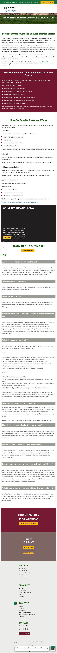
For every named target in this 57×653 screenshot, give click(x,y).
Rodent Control (23, 579)
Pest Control (22, 569)
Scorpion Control (24, 575)
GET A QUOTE (24, 634)
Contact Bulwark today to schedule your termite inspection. (19, 202)
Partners (21, 596)
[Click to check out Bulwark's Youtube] (24, 629)
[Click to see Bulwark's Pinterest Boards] (27, 629)
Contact (21, 616)
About (21, 606)
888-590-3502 (23, 626)
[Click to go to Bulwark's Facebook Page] (20, 629)
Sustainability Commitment (27, 614)
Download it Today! (47, 2)
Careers (21, 608)
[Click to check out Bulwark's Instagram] (26, 629)
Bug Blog (21, 594)
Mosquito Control (24, 573)
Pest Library (22, 591)
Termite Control (23, 571)
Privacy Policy (36, 642)
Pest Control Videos (25, 592)
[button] (28, 547)
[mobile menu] (55, 7)
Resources (22, 610)
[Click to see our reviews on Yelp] (29, 629)
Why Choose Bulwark (25, 612)
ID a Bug (21, 589)
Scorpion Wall (23, 577)
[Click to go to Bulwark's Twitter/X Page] (21, 629)
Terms (42, 642)
